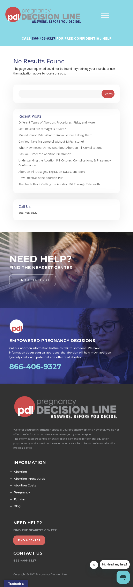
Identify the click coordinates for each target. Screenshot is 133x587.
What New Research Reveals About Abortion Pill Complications (60, 148)
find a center (29, 540)
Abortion (20, 472)
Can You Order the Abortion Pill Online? (45, 154)
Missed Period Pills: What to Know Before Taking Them (55, 135)
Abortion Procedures (29, 479)
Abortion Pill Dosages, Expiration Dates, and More (52, 172)
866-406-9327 (43, 38)
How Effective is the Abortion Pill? (41, 178)
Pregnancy (22, 492)
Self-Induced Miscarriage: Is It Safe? (42, 129)
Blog (17, 506)
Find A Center (31, 280)
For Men (20, 499)
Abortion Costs (25, 485)
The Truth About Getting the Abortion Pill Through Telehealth (59, 184)
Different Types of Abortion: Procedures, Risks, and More (57, 122)
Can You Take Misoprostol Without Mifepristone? (51, 141)
